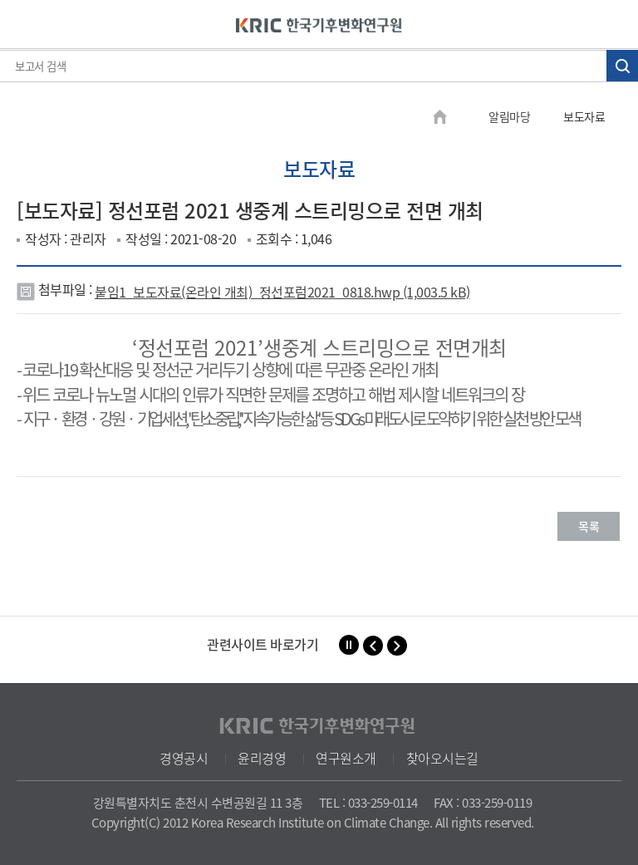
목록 (588, 526)
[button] (373, 646)
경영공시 (184, 758)
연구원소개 (346, 758)
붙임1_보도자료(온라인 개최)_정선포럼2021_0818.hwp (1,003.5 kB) (282, 292)
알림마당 (509, 116)
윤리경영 (262, 758)
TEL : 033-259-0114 (368, 803)
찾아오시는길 (442, 758)
